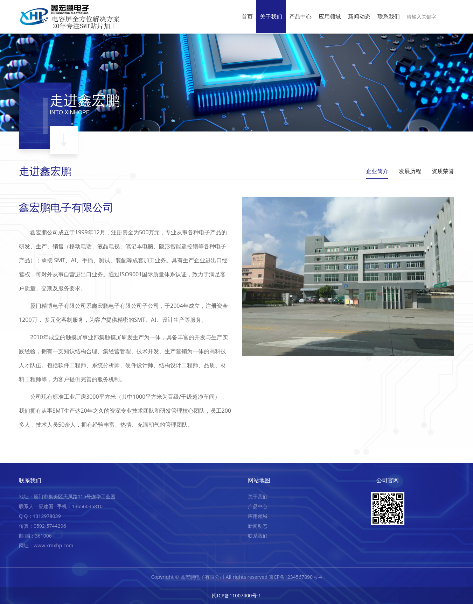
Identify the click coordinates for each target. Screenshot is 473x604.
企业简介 (377, 171)
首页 (247, 16)
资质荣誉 (443, 171)
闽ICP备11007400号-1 (236, 595)
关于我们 (271, 16)
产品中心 (300, 16)
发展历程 (410, 171)
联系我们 (388, 16)
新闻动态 (359, 16)
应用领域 (330, 16)
